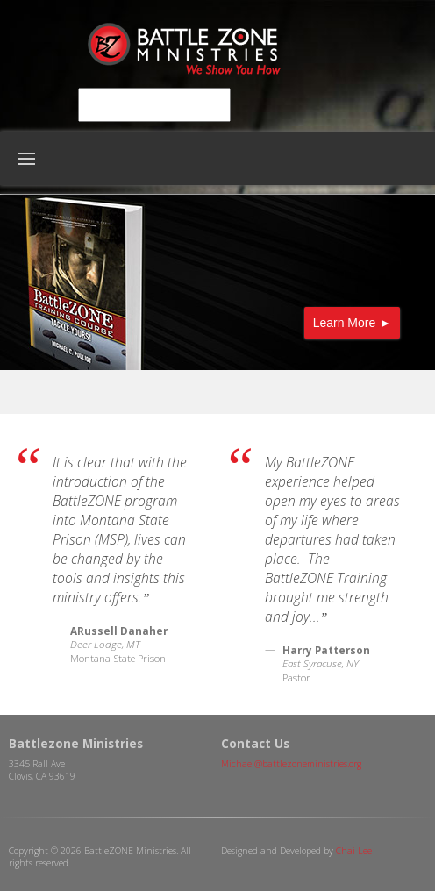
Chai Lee (354, 851)
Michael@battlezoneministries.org (291, 764)
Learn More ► (352, 323)
